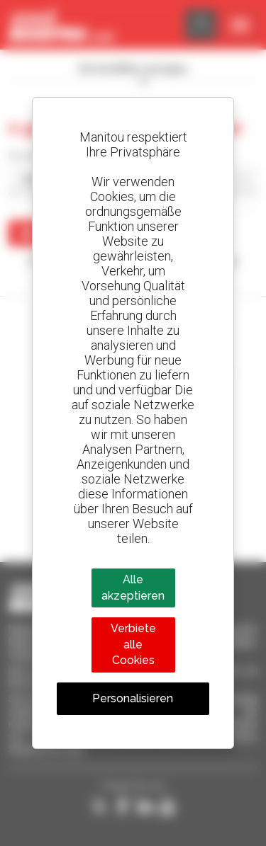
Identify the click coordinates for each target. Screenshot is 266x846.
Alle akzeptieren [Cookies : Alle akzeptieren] (133, 587)
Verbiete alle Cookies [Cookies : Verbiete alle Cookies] (133, 644)
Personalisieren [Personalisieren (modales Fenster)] (132, 698)
